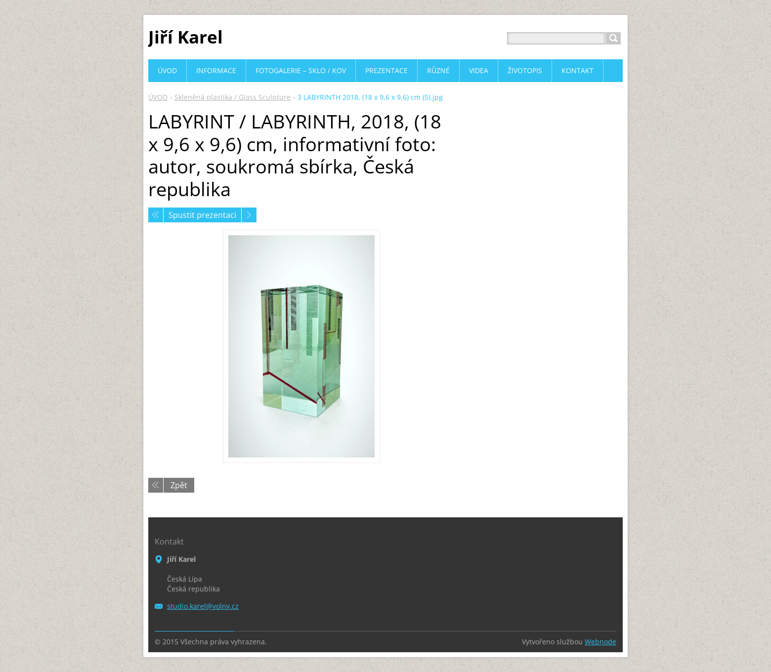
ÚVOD (158, 97)
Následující (249, 215)
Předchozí (155, 215)
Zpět (179, 485)
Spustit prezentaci (202, 215)
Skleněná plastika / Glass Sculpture (232, 97)
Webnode (600, 641)
